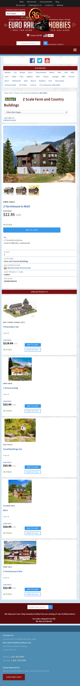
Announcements (46, 2)
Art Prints (23, 85)
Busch (33, 81)
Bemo (51, 72)
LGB (66, 72)
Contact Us (49, 5)
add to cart (32, 230)
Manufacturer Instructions (17, 268)
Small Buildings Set (12, 449)
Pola (21, 76)
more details (33, 350)
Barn (5, 510)
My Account (20, 5)
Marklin (8, 72)
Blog (57, 2)
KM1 (72, 72)
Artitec (46, 76)
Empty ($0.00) (36, 35)
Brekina (42, 81)
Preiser (72, 76)
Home (6, 93)
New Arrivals (31, 2)
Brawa (22, 72)
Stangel (55, 76)
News (22, 2)
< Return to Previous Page (10, 119)
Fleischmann (41, 72)
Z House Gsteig (10, 387)
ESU (50, 81)
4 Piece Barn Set (11, 326)
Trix (15, 72)
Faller (14, 76)
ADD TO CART (33, 345)
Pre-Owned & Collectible (50, 85)
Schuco (33, 85)
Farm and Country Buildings (29, 93)
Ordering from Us (34, 5)
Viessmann (59, 81)
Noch (7, 81)
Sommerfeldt (10, 85)
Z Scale (16, 93)
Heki (26, 81)
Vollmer (30, 76)
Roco (30, 72)
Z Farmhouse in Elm (12, 571)
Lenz (7, 76)
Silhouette (16, 81)
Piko (59, 72)
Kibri (38, 76)
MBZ (63, 76)
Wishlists (60, 5)
